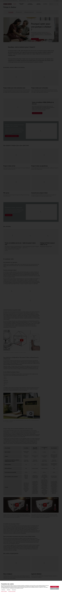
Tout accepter (54, 586)
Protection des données (11, 591)
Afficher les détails (4, 591)
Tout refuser (54, 588)
